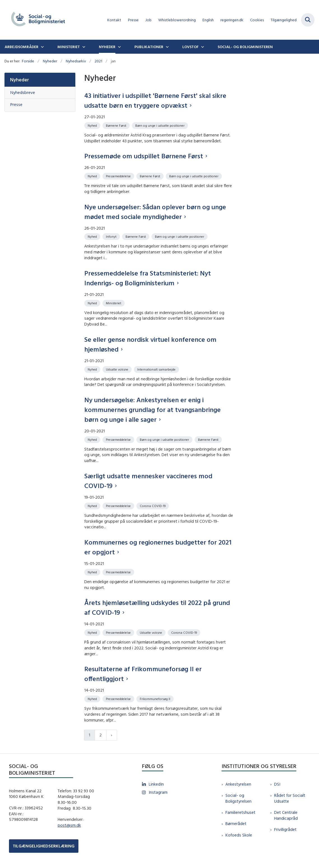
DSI (277, 784)
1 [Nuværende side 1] (89, 735)
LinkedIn (156, 784)
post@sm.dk (69, 825)
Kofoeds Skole (238, 835)
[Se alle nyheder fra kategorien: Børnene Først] (117, 125)
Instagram (158, 792)
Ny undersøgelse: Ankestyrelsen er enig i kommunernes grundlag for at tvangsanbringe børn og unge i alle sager (152, 409)
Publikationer (148, 46)
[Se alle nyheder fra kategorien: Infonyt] (112, 236)
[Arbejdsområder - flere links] (41, 47)
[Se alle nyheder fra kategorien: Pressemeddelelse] (119, 175)
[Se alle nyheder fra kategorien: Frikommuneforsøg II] (155, 698)
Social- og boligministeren (245, 46)
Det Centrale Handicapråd (286, 815)
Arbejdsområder (21, 46)
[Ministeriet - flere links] (83, 47)
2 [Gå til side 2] (100, 735)
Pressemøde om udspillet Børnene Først (143, 156)
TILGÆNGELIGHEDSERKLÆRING (43, 846)
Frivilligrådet (285, 829)
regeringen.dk (231, 20)
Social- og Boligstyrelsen (238, 798)
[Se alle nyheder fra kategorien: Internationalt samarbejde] (157, 369)
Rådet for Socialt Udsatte (289, 798)
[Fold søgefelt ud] (308, 20)
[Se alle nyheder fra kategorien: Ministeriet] (114, 302)
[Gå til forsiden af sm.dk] (36, 20)
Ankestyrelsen (238, 784)
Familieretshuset (240, 812)
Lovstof (190, 46)
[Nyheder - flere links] (119, 47)
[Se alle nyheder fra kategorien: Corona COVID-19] (153, 505)
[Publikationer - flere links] (166, 47)
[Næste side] (111, 735)
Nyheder (107, 46)
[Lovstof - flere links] (202, 47)
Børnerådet (235, 823)
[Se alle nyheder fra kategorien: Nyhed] (92, 125)
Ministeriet (68, 46)
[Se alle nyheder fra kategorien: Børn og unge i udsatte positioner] (160, 125)
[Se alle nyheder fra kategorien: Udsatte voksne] (118, 369)
